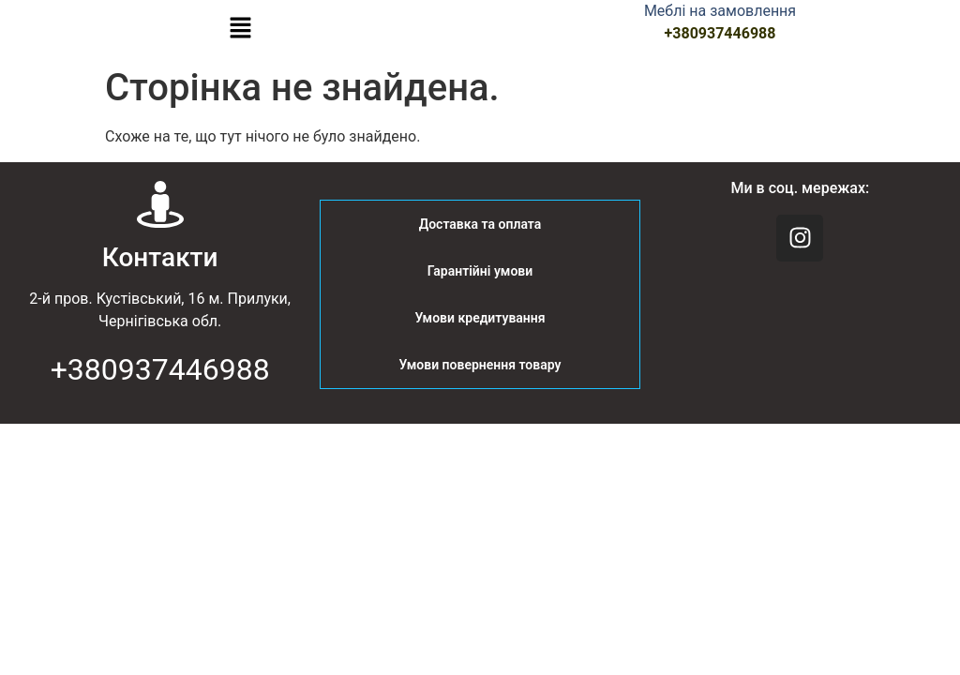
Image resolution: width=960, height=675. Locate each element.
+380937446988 (720, 33)
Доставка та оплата (480, 224)
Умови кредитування (479, 317)
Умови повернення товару (480, 364)
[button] (240, 29)
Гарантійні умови (480, 270)
